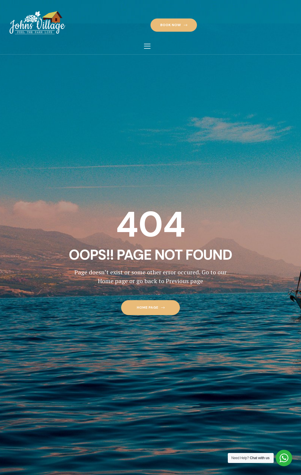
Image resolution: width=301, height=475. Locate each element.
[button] (173, 25)
